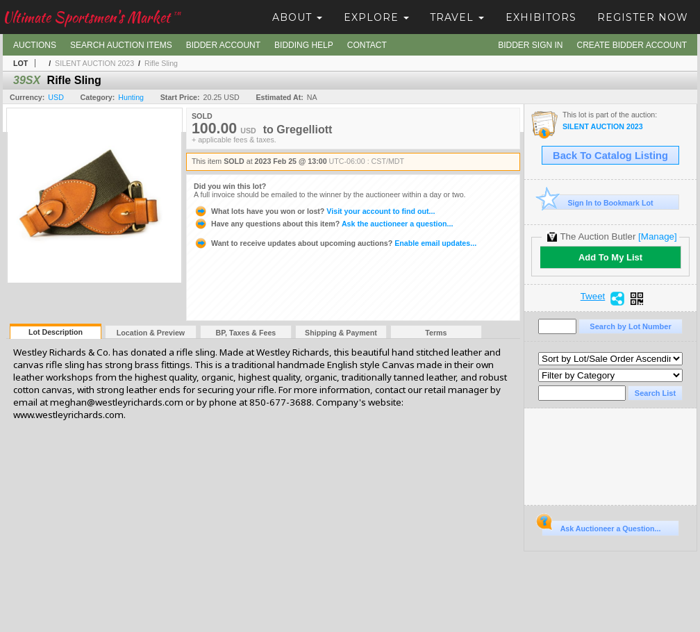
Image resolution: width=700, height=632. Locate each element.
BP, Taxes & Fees (246, 333)
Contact (367, 45)
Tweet (593, 296)
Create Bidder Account (632, 45)
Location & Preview (151, 333)
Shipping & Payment (341, 333)
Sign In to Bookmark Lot (597, 202)
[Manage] (657, 236)
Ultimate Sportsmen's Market (92, 17)
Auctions (34, 45)
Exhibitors (541, 17)
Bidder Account (223, 45)
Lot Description (55, 332)
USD (56, 97)
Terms (436, 333)
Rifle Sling (161, 63)
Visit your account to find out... (314, 211)
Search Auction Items (121, 45)
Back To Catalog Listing (610, 155)
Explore (376, 17)
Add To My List (610, 257)
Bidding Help (303, 45)
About (297, 17)
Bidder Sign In (530, 45)
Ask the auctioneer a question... (323, 223)
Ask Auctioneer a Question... (601, 526)
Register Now (642, 17)
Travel (457, 17)
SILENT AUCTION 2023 (94, 63)
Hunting (131, 97)
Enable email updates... (335, 243)
